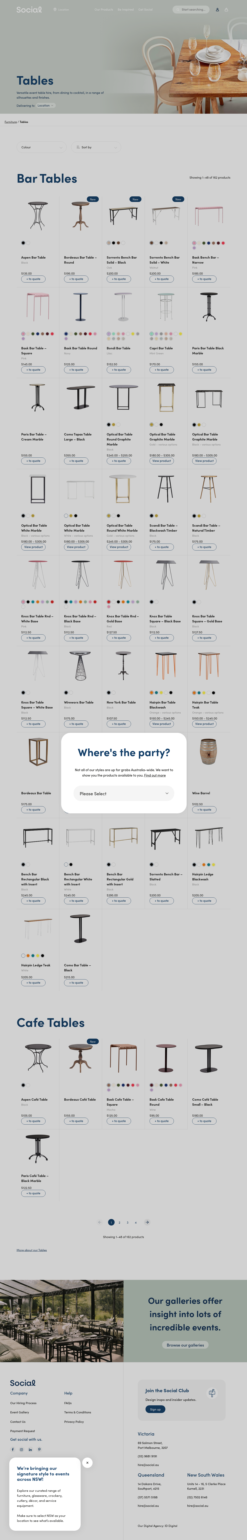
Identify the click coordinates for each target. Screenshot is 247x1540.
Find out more (155, 775)
